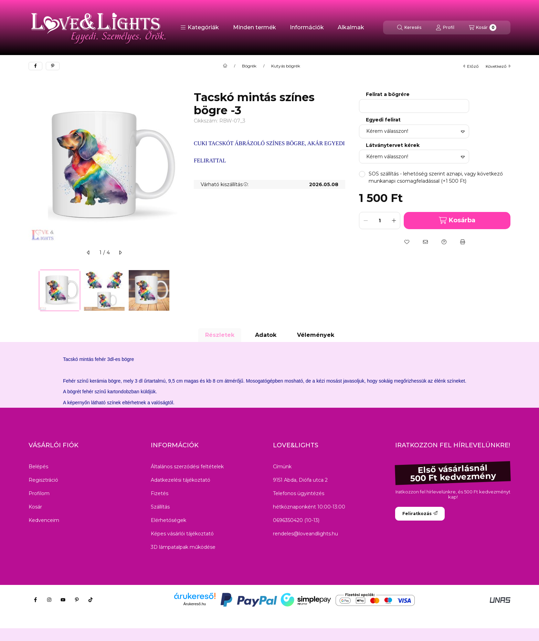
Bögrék (249, 66)
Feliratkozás (419, 513)
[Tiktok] (90, 600)
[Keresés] (409, 27)
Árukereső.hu (194, 604)
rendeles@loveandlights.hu (305, 534)
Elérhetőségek (168, 520)
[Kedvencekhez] (407, 242)
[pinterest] (53, 66)
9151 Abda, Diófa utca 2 (300, 480)
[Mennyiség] (380, 220)
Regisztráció (43, 480)
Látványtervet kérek (393, 145)
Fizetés (159, 493)
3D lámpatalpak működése (183, 547)
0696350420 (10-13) (296, 520)
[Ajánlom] (425, 242)
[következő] (120, 252)
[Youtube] (63, 600)
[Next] (176, 290)
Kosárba (457, 220)
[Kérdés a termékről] (444, 242)
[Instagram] (49, 600)
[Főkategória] (225, 66)
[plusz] (394, 220)
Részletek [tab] (219, 335)
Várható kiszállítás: (225, 184)
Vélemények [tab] (315, 335)
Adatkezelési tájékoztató (180, 480)
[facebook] (35, 66)
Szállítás (160, 507)
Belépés (38, 466)
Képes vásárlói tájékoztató (182, 534)
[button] (199, 27)
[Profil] (445, 27)
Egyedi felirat (383, 120)
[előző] (88, 252)
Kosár (35, 507)
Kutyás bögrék (285, 66)
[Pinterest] (77, 600)
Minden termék (254, 27)
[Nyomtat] (462, 242)
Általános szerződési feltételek (187, 466)
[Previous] (32, 290)
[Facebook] (35, 600)
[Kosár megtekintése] (482, 27)
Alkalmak (351, 27)
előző (471, 66)
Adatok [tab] (265, 335)
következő (498, 66)
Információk (307, 27)
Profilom (39, 493)
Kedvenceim (44, 520)
